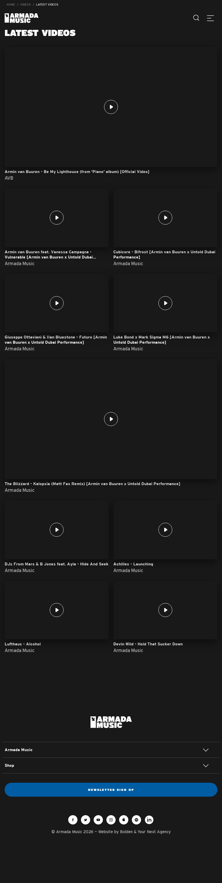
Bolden (126, 831)
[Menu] (210, 18)
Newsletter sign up (111, 789)
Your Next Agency (154, 831)
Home (11, 4)
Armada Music (21, 18)
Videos (25, 4)
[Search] (197, 18)
